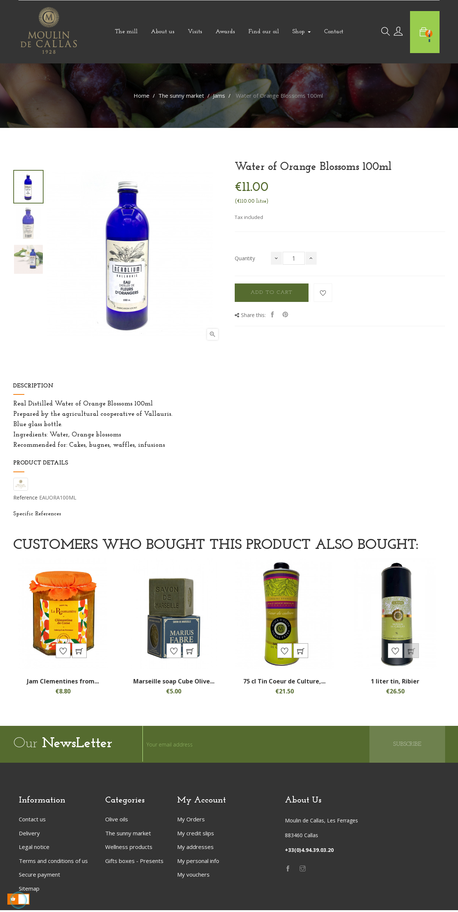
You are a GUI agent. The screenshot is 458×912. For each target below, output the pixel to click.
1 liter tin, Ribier (395, 683)
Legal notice (34, 848)
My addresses (195, 848)
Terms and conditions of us (53, 862)
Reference (25, 497)
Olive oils (116, 821)
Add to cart (272, 292)
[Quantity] (294, 258)
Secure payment (39, 876)
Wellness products (128, 848)
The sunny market (128, 834)
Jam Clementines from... (63, 683)
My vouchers (193, 876)
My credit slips (195, 834)
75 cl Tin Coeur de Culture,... (284, 683)
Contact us (32, 821)
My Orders (191, 821)
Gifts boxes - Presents (134, 862)
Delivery (29, 834)
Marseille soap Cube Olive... (173, 683)
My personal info (198, 862)
